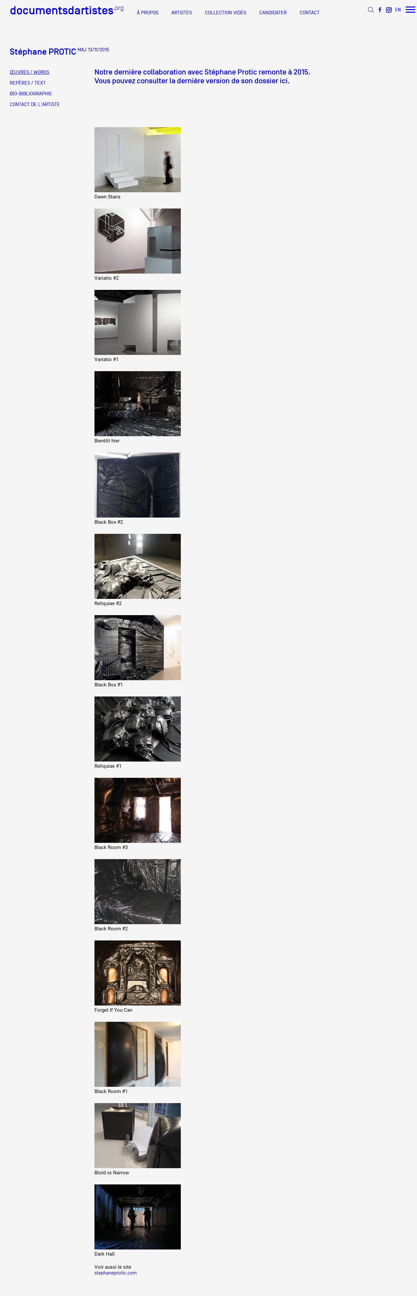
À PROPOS (147, 13)
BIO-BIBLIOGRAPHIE (31, 94)
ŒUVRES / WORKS (29, 72)
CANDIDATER (273, 13)
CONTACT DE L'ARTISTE (35, 104)
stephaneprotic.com (115, 1273)
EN (398, 9)
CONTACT (310, 13)
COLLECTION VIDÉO (225, 13)
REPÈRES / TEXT (28, 83)
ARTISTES (181, 13)
